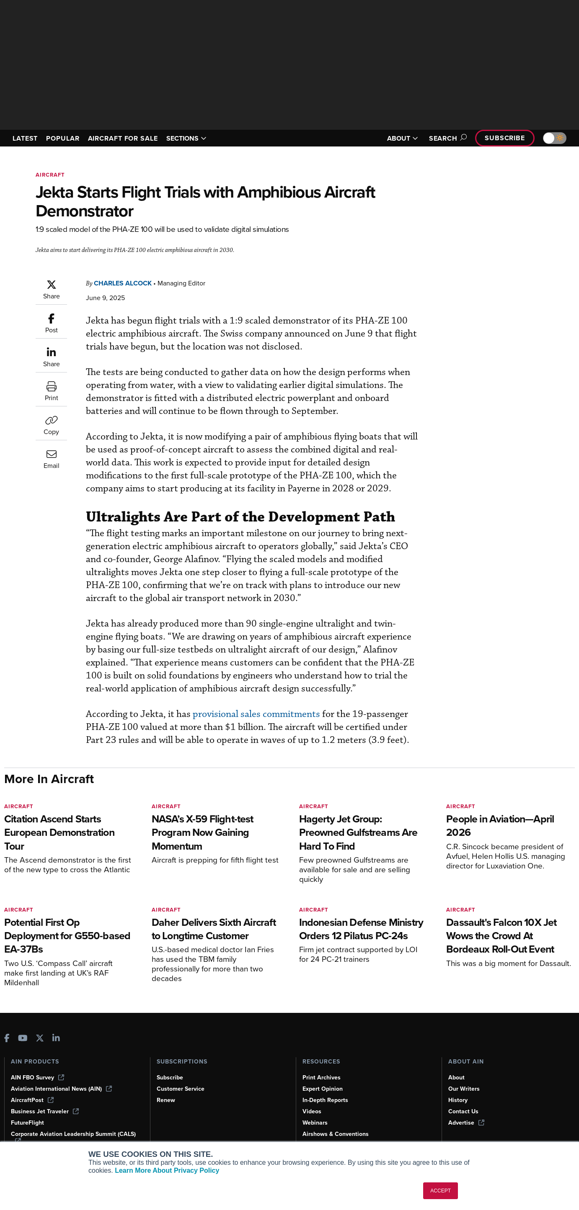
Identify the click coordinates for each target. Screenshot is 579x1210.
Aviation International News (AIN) (62, 1088)
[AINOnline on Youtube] (23, 1038)
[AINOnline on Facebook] (7, 1038)
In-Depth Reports (326, 1100)
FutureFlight (28, 1122)
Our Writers (464, 1088)
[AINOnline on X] (40, 1038)
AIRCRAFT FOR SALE (131, 138)
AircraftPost (32, 1100)
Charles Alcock (126, 283)
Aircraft (51, 175)
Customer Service (182, 1088)
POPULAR (66, 138)
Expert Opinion (323, 1088)
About (456, 1077)
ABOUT (398, 138)
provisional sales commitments (253, 713)
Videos (312, 1111)
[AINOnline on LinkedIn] (56, 1038)
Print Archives (322, 1077)
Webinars (315, 1122)
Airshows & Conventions (337, 1133)
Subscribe (503, 137)
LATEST (26, 138)
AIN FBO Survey (38, 1077)
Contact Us (463, 1111)
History (458, 1100)
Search (443, 138)
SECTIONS (198, 138)
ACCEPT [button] (440, 1191)
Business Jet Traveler (46, 1111)
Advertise (466, 1122)
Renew (166, 1100)
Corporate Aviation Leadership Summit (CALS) (65, 1137)
